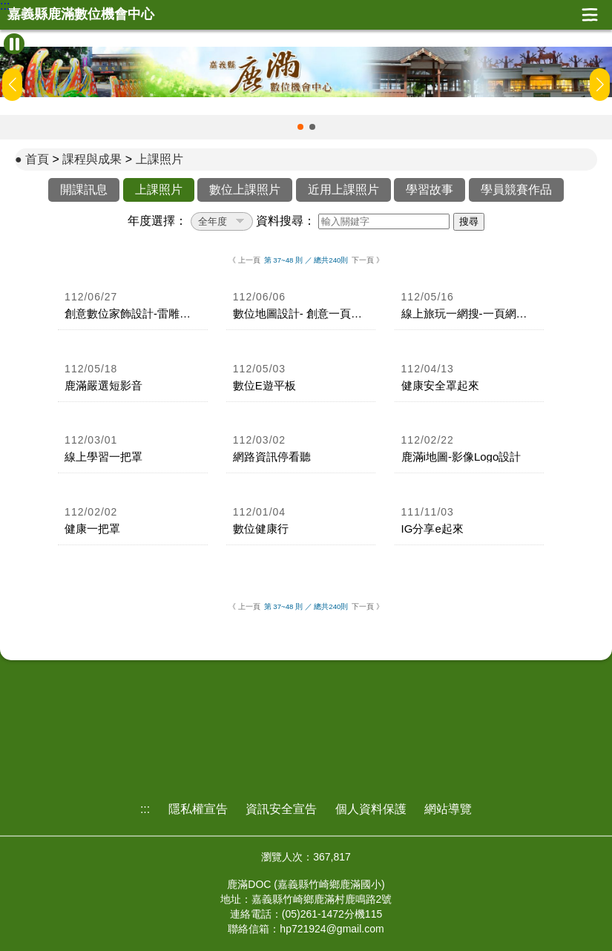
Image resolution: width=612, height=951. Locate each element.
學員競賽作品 (516, 189)
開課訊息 (84, 189)
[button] (300, 127)
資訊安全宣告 (281, 809)
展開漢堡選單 (589, 15)
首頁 (37, 159)
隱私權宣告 (198, 809)
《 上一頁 (244, 260)
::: (5, 6)
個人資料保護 (371, 809)
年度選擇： (157, 220)
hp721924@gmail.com (332, 929)
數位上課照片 (244, 189)
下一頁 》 (368, 260)
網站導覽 (448, 809)
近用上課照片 (343, 189)
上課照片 (159, 159)
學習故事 (429, 189)
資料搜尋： (285, 220)
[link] (132, 306)
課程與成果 (92, 159)
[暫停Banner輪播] (14, 43)
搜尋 (468, 221)
